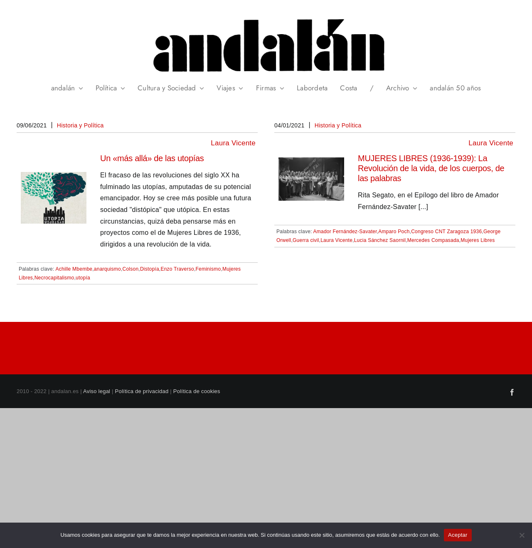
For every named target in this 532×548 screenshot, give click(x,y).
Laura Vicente (233, 143)
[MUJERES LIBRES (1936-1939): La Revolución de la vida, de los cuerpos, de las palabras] (311, 163)
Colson (131, 269)
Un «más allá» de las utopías (152, 158)
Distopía (149, 269)
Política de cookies (196, 391)
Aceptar (458, 535)
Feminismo (208, 269)
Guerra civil (306, 240)
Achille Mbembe (74, 269)
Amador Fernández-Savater (345, 231)
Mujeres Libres (478, 240)
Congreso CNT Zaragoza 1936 (446, 231)
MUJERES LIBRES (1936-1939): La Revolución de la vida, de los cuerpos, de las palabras (431, 168)
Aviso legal (96, 391)
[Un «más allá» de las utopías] (53, 177)
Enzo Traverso (177, 269)
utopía (83, 278)
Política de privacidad (142, 391)
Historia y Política (80, 125)
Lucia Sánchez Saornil (380, 240)
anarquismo (107, 269)
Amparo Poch (393, 231)
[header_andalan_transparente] (266, 16)
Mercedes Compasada (433, 240)
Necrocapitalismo (54, 278)
